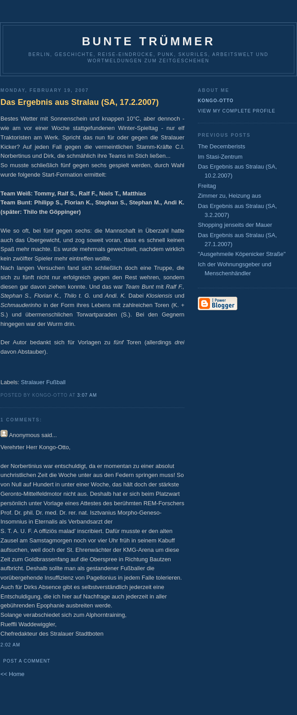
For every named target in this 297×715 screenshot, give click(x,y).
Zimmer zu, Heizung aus (229, 195)
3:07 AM (87, 395)
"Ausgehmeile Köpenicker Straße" (242, 254)
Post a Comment (26, 661)
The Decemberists (221, 146)
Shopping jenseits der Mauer (235, 224)
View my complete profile (236, 110)
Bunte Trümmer (148, 41)
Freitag (207, 185)
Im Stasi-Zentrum (220, 156)
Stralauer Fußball (43, 382)
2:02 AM (10, 644)
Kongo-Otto (216, 100)
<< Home (12, 674)
